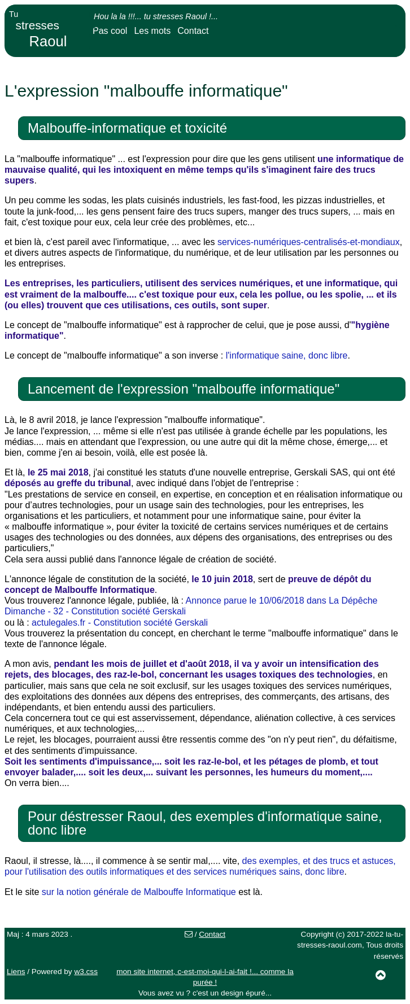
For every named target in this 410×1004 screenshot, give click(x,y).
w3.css (86, 971)
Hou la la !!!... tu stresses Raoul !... (156, 16)
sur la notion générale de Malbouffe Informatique (139, 892)
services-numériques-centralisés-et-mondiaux (308, 242)
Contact (192, 31)
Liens (16, 971)
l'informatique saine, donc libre (287, 355)
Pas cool (110, 31)
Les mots (152, 31)
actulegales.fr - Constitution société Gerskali (120, 622)
